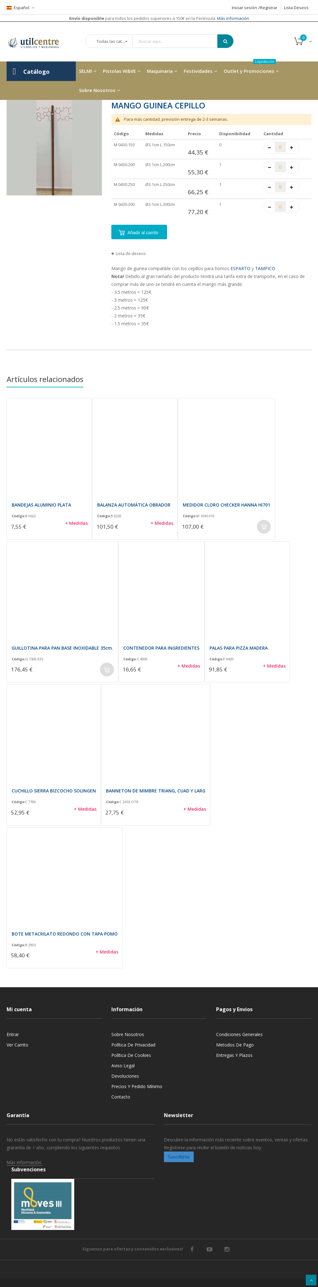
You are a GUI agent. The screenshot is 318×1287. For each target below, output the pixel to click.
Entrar (13, 1034)
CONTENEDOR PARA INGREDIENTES (161, 648)
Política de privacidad (133, 1045)
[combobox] (179, 41)
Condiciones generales (239, 1034)
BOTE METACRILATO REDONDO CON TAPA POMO (65, 934)
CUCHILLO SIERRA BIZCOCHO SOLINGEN (54, 791)
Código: (18, 516)
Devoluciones (125, 1076)
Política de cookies (131, 1055)
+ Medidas (76, 523)
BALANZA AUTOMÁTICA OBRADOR (133, 505)
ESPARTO (240, 268)
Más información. (24, 1162)
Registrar (268, 7)
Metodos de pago (235, 1045)
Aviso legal (123, 1066)
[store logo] (38, 41)
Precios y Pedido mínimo (136, 1086)
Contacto (120, 1097)
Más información (232, 18)
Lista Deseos (296, 7)
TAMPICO (265, 268)
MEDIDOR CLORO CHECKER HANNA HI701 (226, 505)
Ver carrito (17, 1045)
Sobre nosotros (127, 1034)
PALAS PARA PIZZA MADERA (238, 648)
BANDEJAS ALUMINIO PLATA (41, 505)
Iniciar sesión (244, 7)
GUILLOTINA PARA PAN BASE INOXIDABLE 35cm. (62, 648)
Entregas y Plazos (234, 1055)
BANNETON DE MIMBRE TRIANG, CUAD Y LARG (155, 791)
